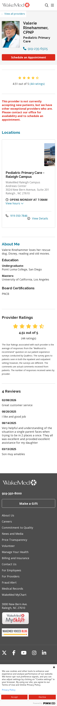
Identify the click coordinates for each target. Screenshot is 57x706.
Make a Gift (28, 503)
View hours (15, 203)
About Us (8, 515)
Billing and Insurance (15, 558)
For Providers (10, 576)
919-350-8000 (12, 493)
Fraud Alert (9, 582)
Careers (7, 521)
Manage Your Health (15, 552)
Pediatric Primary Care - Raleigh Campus (25, 175)
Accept (14, 697)
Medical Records (12, 588)
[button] (53, 5)
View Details (37, 218)
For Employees (11, 570)
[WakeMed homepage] (23, 5)
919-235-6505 (35, 48)
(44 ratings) (37, 84)
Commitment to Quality (17, 527)
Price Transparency (14, 540)
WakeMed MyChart (14, 594)
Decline (42, 697)
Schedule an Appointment (28, 57)
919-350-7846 (16, 215)
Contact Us (9, 564)
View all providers (14, 13)
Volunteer (8, 546)
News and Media (12, 533)
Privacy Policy (8, 690)
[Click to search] (46, 5)
